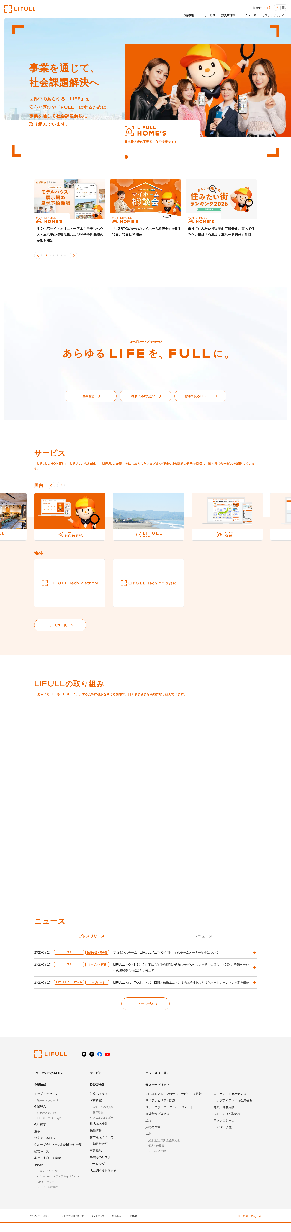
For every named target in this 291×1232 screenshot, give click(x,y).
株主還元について (102, 1149)
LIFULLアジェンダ (49, 1130)
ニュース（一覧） (157, 1084)
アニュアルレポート (104, 1129)
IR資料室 (96, 1112)
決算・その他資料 (103, 1118)
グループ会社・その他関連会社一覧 (58, 1156)
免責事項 (116, 1228)
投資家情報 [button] (227, 12)
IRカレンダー (99, 1175)
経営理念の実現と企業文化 (164, 1152)
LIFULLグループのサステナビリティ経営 (174, 1105)
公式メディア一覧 (47, 1182)
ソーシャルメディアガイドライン (59, 1188)
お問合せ (132, 1228)
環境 (148, 1132)
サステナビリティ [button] (273, 12)
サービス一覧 (58, 625)
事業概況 (96, 1162)
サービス (208, 12)
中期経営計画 (99, 1155)
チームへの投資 (157, 1162)
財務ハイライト (100, 1105)
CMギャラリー (45, 1193)
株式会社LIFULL (19, 9)
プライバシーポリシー (41, 1228)
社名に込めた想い (143, 396)
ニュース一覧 (144, 1015)
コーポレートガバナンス (230, 1105)
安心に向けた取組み (227, 1125)
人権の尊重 (153, 1139)
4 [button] (57, 255)
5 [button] (61, 255)
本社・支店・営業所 (47, 1169)
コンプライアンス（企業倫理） (234, 1112)
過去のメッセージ (47, 1112)
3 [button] (54, 255)
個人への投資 (156, 1157)
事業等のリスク (100, 1169)
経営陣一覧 (41, 1163)
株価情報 (96, 1142)
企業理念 (88, 396)
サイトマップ (97, 1228)
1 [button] (46, 255)
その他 (38, 1176)
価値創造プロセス (157, 1125)
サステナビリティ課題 (160, 1112)
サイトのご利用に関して (71, 1228)
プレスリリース (92, 936)
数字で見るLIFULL (198, 396)
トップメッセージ (46, 1105)
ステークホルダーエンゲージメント (169, 1119)
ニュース (249, 12)
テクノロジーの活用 (227, 1132)
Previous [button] (38, 255)
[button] (189, 13)
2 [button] (50, 255)
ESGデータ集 (223, 1139)
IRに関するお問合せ (103, 1182)
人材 (148, 1145)
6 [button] (65, 255)
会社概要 (40, 1136)
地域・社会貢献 (224, 1119)
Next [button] (73, 255)
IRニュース (203, 936)
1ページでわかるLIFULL (51, 1084)
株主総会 (98, 1124)
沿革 (37, 1143)
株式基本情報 (99, 1135)
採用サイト (260, 5)
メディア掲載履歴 (47, 1198)
